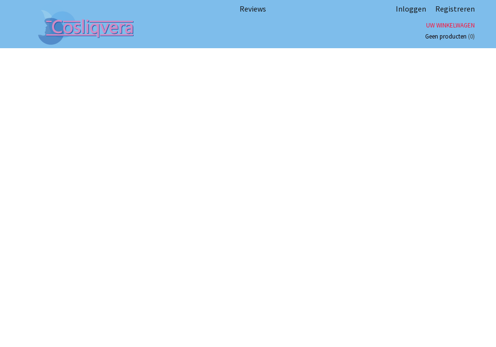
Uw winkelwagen (450, 25)
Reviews (253, 8)
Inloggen (411, 8)
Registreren (455, 8)
